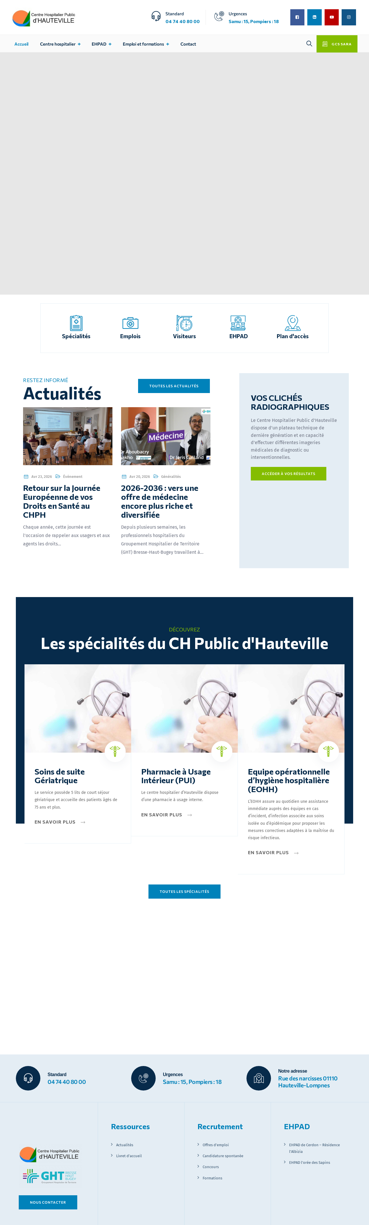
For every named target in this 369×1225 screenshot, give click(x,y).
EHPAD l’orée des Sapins (309, 1162)
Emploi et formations (143, 43)
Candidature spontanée (223, 1156)
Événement (72, 476)
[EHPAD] (238, 323)
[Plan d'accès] (293, 323)
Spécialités (76, 335)
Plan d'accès (293, 335)
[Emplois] (130, 323)
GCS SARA (341, 44)
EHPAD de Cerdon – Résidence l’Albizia (314, 1148)
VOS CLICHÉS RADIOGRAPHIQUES (290, 402)
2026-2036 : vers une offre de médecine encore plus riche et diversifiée (159, 501)
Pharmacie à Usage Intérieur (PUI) (176, 775)
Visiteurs (184, 335)
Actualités (124, 1145)
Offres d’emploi (216, 1145)
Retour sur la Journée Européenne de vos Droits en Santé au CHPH (61, 501)
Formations (212, 1178)
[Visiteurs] (184, 323)
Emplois (130, 335)
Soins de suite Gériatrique (60, 775)
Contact (188, 43)
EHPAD (99, 43)
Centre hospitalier (57, 43)
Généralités (171, 476)
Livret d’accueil (129, 1156)
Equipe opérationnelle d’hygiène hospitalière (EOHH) (289, 780)
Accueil (21, 43)
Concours (211, 1167)
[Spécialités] (76, 323)
